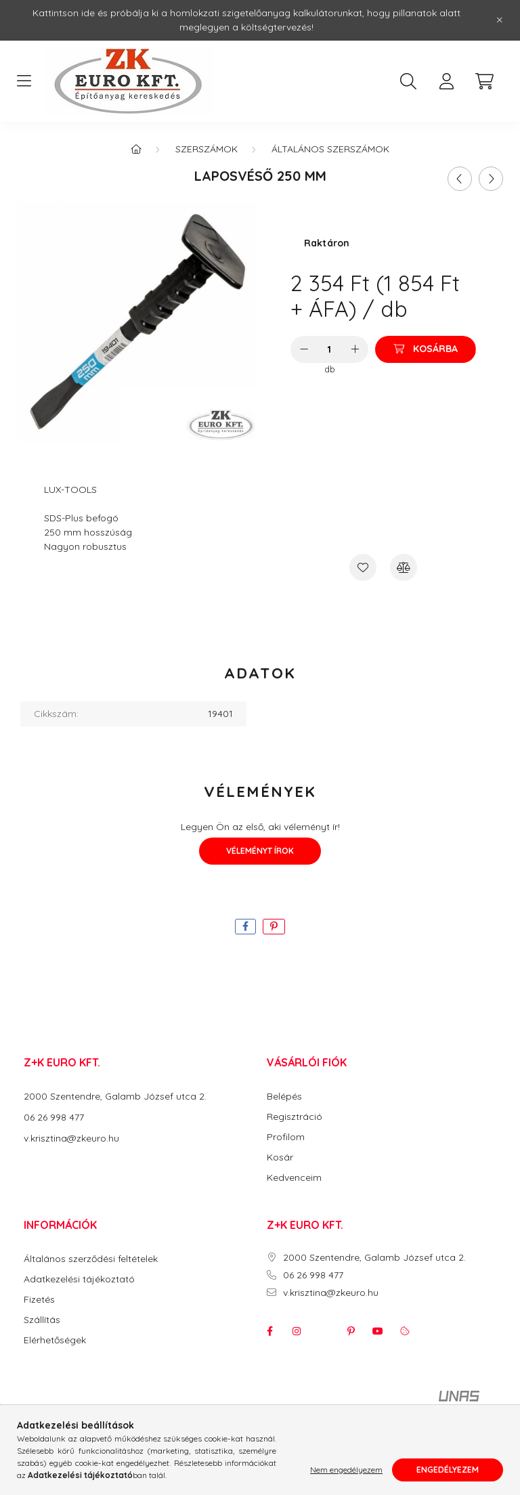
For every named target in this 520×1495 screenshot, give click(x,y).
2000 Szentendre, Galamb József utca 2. (115, 1096)
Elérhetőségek (55, 1340)
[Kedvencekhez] (362, 567)
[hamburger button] (23, 81)
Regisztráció (294, 1117)
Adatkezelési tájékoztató (79, 1279)
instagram (296, 1331)
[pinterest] (274, 926)
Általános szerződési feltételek (91, 1259)
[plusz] (355, 349)
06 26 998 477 (54, 1117)
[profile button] (446, 81)
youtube (377, 1331)
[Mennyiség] (329, 349)
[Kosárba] (425, 349)
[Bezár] (500, 20)
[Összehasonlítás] (403, 567)
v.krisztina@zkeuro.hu (71, 1138)
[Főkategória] (136, 149)
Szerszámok (206, 149)
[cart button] (484, 81)
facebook (269, 1331)
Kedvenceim (294, 1178)
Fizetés (39, 1299)
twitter (323, 1331)
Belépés (284, 1096)
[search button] (408, 81)
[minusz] (304, 349)
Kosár (280, 1157)
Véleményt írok (260, 851)
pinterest (350, 1331)
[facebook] (245, 926)
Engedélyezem (447, 1470)
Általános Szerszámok (330, 149)
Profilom (286, 1137)
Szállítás (42, 1320)
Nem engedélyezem (346, 1470)
